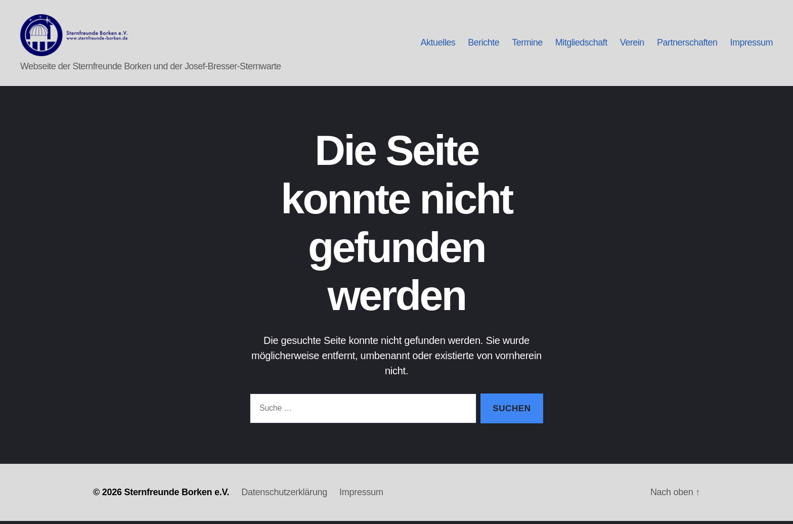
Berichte (483, 44)
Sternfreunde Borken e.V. (176, 495)
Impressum (751, 44)
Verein (632, 44)
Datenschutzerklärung (284, 495)
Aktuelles (438, 44)
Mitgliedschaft (581, 44)
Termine (527, 44)
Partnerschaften (687, 44)
